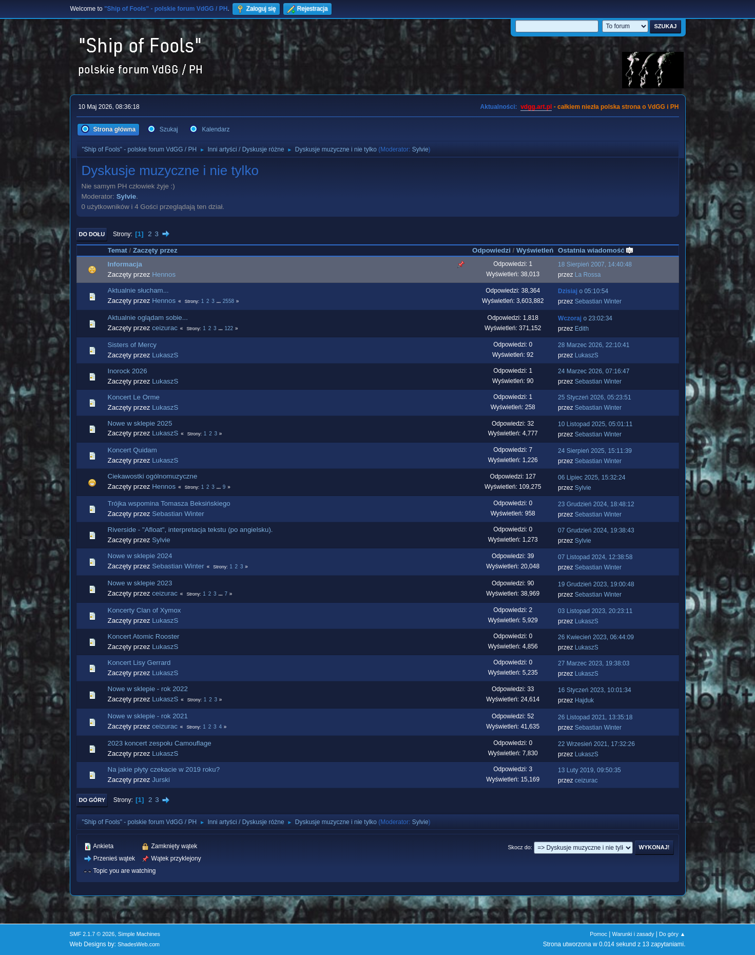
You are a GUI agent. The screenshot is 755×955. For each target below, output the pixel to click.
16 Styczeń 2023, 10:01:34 (594, 690)
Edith (582, 328)
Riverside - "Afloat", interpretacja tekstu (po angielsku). (190, 529)
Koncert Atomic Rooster (144, 636)
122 (228, 328)
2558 (228, 301)
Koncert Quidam (132, 450)
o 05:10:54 (583, 291)
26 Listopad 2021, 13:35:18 (595, 717)
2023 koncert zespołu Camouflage (159, 743)
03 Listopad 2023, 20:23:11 (595, 611)
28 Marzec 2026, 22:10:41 (593, 345)
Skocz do (519, 847)
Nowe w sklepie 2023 (140, 583)
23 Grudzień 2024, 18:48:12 (596, 504)
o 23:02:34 (585, 318)
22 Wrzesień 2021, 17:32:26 (596, 744)
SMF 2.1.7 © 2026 (92, 934)
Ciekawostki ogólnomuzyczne (153, 476)
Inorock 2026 (127, 371)
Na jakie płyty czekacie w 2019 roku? (164, 769)
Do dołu (92, 234)
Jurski (161, 780)
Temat (117, 250)
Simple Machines (139, 934)
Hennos (164, 274)
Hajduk (584, 700)
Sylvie (420, 149)
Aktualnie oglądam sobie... (148, 317)
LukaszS (165, 355)
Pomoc (598, 934)
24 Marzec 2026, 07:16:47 (593, 371)
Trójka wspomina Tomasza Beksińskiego (169, 503)
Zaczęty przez (155, 250)
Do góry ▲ (672, 934)
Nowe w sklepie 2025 (140, 423)
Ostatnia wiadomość (596, 250)
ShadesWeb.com (139, 944)
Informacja (125, 264)
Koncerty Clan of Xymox (144, 610)
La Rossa (588, 274)
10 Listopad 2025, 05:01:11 (595, 424)
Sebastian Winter (598, 301)
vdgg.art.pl (536, 106)
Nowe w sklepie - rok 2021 (148, 716)
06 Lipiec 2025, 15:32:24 (591, 477)
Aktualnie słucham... (138, 290)
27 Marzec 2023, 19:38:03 (593, 663)
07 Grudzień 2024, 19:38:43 (596, 530)
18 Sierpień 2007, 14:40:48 (595, 264)
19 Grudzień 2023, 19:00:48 (596, 584)
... (219, 301)
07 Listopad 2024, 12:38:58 (595, 557)
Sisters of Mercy (132, 345)
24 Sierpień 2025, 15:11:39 (595, 450)
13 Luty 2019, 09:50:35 (589, 770)
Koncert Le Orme (134, 397)
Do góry (92, 800)
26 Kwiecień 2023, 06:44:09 (596, 637)
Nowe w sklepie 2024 (140, 556)
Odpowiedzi (491, 250)
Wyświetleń (534, 250)
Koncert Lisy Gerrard (139, 662)
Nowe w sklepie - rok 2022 (148, 689)
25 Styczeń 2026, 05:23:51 (594, 397)
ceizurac (165, 328)
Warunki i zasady (633, 934)
